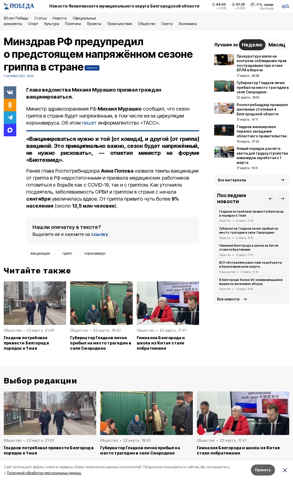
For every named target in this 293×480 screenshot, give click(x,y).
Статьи (40, 18)
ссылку (99, 234)
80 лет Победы (16, 18)
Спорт (33, 24)
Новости (60, 18)
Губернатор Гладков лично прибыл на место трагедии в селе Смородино (100, 343)
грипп (67, 253)
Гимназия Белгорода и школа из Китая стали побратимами (161, 343)
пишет (89, 123)
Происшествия (119, 24)
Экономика (188, 24)
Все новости (228, 299)
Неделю (252, 45)
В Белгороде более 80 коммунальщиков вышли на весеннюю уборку (250, 282)
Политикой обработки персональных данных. (44, 473)
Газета (167, 24)
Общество (146, 24)
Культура (51, 24)
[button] (270, 198)
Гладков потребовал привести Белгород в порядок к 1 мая (26, 343)
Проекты (94, 24)
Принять (263, 470)
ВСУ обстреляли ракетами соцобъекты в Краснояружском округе (250, 264)
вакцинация (40, 253)
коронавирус (95, 253)
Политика (73, 24)
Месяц (276, 45)
